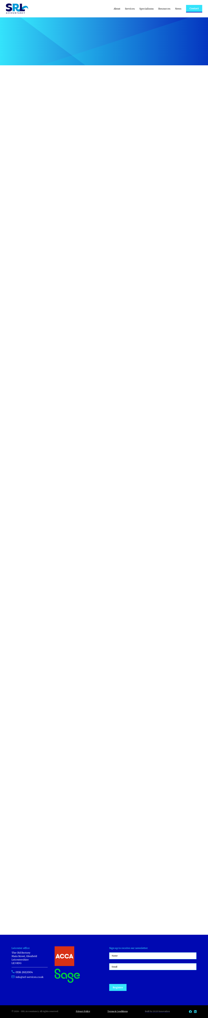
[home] (17, 8)
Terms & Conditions (117, 1011)
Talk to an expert (25, 49)
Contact (194, 8)
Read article (69, 130)
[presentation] (131, 977)
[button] (117, 9)
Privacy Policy (83, 1011)
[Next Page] (104, 919)
